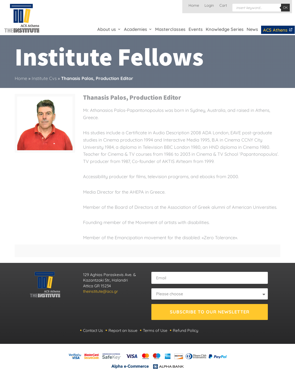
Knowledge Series (225, 29)
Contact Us (93, 330)
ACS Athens (278, 30)
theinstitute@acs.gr (100, 291)
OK (285, 7)
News (252, 29)
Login (209, 6)
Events (196, 29)
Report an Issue (122, 330)
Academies (135, 29)
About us (106, 29)
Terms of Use (155, 330)
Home (194, 6)
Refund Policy (185, 330)
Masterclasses (170, 29)
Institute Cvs (44, 78)
